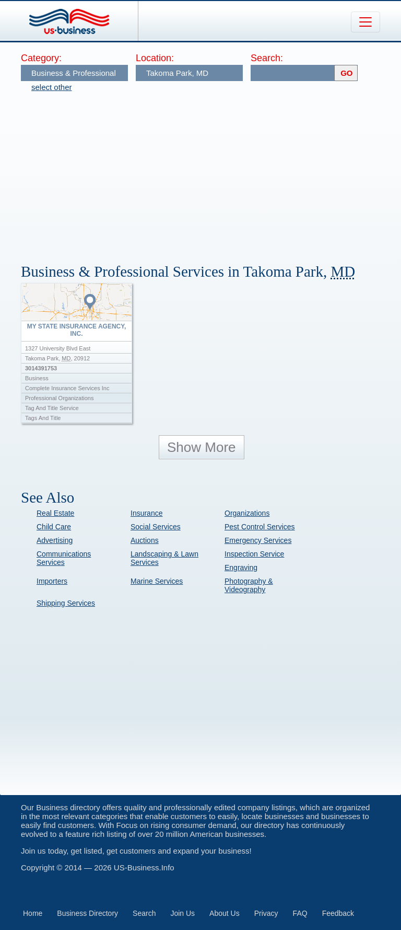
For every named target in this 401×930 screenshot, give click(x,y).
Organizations (247, 513)
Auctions (145, 540)
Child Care (54, 527)
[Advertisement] (211, 172)
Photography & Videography (249, 585)
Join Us (182, 913)
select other (51, 87)
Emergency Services (258, 540)
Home (32, 913)
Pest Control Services (260, 527)
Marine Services (157, 581)
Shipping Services (66, 603)
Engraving (241, 567)
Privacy (266, 913)
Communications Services (64, 558)
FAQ (300, 913)
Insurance (146, 513)
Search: (267, 58)
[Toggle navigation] (365, 22)
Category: (41, 58)
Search (144, 913)
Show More (201, 447)
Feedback (338, 913)
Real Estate (55, 513)
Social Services (156, 527)
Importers (52, 581)
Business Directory (87, 913)
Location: (155, 58)
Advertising (55, 540)
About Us (224, 913)
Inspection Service (254, 554)
